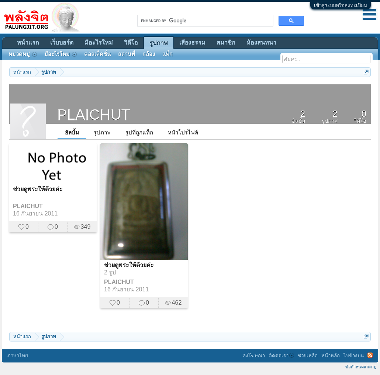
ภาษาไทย (17, 355)
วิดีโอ (131, 42)
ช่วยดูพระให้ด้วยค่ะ (38, 189)
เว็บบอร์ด (61, 42)
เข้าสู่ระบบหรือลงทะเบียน (340, 5)
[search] (204, 20)
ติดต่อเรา (281, 355)
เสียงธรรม (192, 42)
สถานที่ (126, 54)
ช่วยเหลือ (308, 355)
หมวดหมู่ (22, 54)
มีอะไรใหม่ (98, 42)
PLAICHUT (28, 206)
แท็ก (167, 54)
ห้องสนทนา (261, 42)
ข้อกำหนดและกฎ (360, 367)
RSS (370, 355)
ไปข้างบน (353, 355)
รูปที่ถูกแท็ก (139, 132)
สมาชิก (226, 42)
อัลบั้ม (72, 132)
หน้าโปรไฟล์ (183, 132)
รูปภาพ (102, 132)
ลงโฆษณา (254, 355)
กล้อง (148, 54)
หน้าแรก (28, 42)
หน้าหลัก (330, 355)
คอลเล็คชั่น (97, 54)
